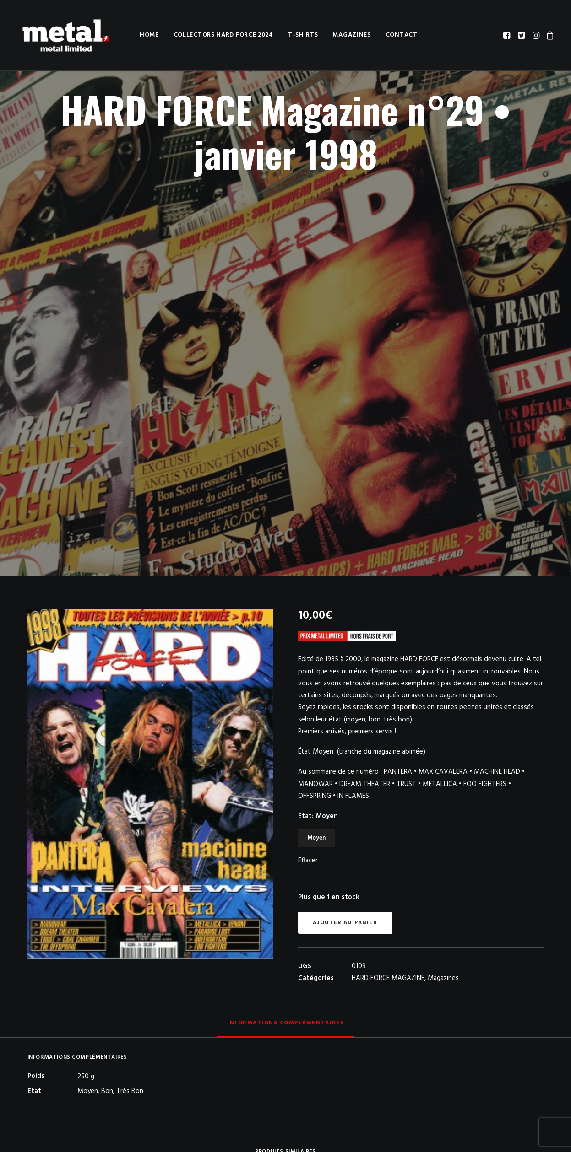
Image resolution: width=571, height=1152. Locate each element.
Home (142, 35)
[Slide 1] (276, 1003)
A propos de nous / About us (351, 1080)
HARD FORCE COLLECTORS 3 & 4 (220, 887)
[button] (507, 35)
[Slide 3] (296, 1003)
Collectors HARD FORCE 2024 (216, 35)
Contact (394, 35)
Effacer (308, 476)
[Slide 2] (286, 1003)
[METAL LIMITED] (62, 35)
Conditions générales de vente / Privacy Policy (375, 1091)
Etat (318, 432)
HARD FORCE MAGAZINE (388, 593)
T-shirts (296, 35)
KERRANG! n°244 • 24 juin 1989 (352, 970)
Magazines (344, 35)
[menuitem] (142, 35)
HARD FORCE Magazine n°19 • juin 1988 (88, 970)
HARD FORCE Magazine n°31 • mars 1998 (483, 970)
